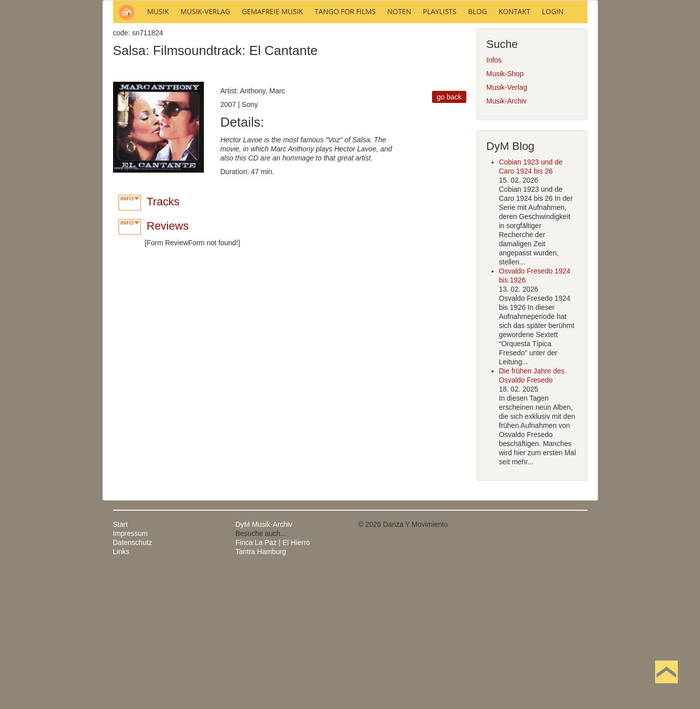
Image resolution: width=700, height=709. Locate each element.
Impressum (130, 670)
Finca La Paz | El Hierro (273, 679)
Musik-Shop (505, 210)
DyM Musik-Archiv (264, 661)
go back (449, 233)
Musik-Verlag (507, 224)
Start (120, 661)
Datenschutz (132, 679)
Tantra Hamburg (261, 688)
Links (121, 688)
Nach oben (666, 688)
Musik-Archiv (507, 237)
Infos (494, 196)
